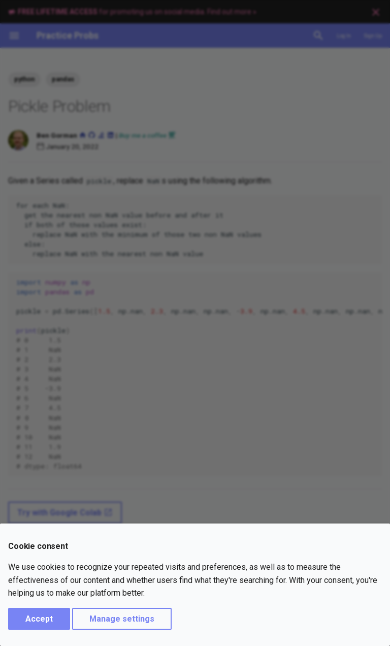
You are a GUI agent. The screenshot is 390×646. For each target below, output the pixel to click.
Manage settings (121, 619)
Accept (39, 619)
